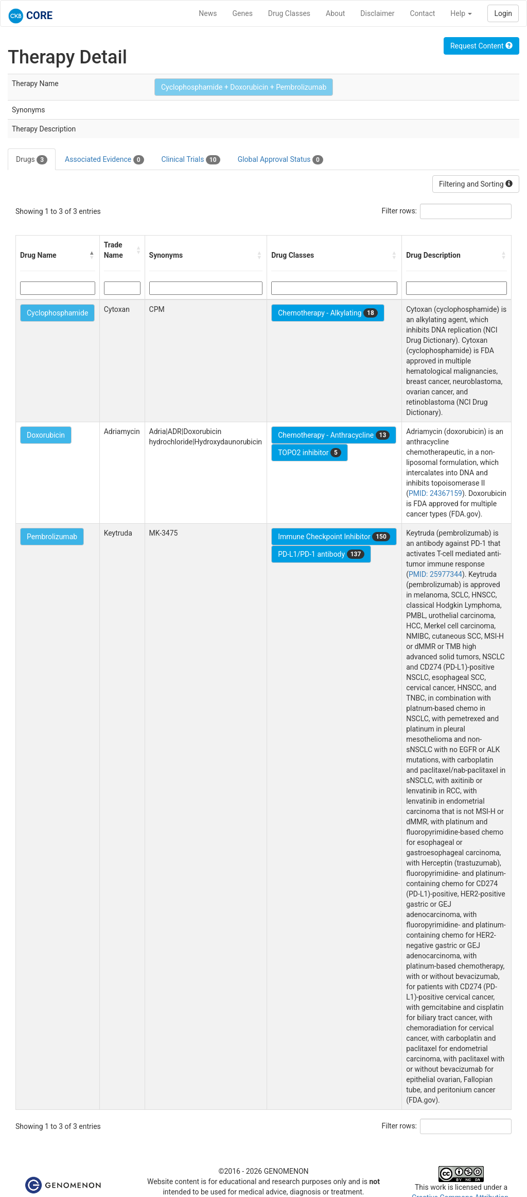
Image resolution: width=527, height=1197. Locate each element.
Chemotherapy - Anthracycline (334, 435)
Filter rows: (399, 211)
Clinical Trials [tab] (191, 159)
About (335, 13)
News (208, 13)
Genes (243, 13)
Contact (422, 13)
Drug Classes (289, 13)
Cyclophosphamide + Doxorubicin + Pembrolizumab (243, 87)
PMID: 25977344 (435, 574)
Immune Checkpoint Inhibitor (334, 536)
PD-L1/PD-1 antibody (321, 554)
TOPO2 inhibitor (309, 452)
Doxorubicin (46, 435)
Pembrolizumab (52, 537)
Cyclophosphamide (57, 313)
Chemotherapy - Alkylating (328, 313)
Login (503, 13)
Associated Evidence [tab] (104, 159)
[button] (92, 255)
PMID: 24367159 (435, 493)
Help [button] (461, 13)
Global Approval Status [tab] (280, 159)
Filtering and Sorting (476, 184)
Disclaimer (377, 13)
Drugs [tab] (31, 159)
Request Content (481, 46)
